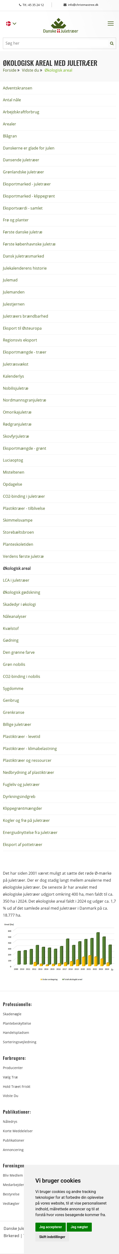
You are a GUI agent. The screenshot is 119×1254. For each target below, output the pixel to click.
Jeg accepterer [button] (50, 1227)
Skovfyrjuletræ (16, 436)
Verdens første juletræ (23, 556)
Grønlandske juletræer (23, 172)
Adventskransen (17, 88)
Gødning (11, 640)
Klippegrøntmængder (22, 808)
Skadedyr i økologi (19, 604)
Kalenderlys (13, 376)
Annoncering (13, 1149)
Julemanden (14, 292)
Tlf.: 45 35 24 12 (36, 5)
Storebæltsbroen (18, 532)
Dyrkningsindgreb (19, 796)
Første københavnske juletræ (29, 244)
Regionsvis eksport (20, 340)
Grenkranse (13, 712)
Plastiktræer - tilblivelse (24, 508)
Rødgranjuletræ (17, 424)
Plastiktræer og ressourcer (27, 760)
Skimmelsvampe (18, 520)
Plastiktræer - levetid (21, 736)
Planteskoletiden (18, 544)
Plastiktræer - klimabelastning (30, 748)
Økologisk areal (17, 568)
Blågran (10, 136)
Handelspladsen (16, 1032)
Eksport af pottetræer (22, 844)
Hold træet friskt (16, 1086)
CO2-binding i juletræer (24, 496)
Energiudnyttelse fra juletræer (30, 832)
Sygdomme (13, 688)
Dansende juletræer (21, 160)
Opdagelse (12, 484)
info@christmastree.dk (81, 5)
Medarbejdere (14, 1184)
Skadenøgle (12, 1014)
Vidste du (30, 70)
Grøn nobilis (14, 664)
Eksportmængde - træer (24, 352)
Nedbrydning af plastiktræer (28, 772)
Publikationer (13, 1140)
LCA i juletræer (16, 580)
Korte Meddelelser (18, 1131)
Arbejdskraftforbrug (21, 112)
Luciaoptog (13, 460)
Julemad (10, 280)
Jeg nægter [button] (79, 1227)
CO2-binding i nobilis (21, 676)
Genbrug (11, 700)
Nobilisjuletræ (15, 388)
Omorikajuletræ (17, 412)
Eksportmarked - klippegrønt (29, 196)
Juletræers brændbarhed (25, 316)
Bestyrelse (11, 1194)
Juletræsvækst (15, 364)
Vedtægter (11, 1203)
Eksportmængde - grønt (24, 448)
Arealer (9, 124)
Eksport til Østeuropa (22, 328)
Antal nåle (12, 99)
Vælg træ (10, 1077)
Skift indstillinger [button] (52, 1237)
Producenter (13, 1067)
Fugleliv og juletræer (21, 784)
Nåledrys (10, 1121)
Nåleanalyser (14, 616)
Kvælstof (11, 628)
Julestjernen (14, 304)
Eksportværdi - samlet (23, 208)
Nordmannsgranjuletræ (24, 400)
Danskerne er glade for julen (28, 148)
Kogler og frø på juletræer (26, 820)
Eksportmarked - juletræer (27, 184)
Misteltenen (13, 472)
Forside (9, 70)
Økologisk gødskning (21, 592)
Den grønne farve (19, 652)
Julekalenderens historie (25, 268)
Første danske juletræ (22, 232)
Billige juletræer (17, 724)
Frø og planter (16, 220)
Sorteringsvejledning (19, 1042)
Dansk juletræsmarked (23, 256)
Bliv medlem (13, 1175)
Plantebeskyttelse (17, 1023)
